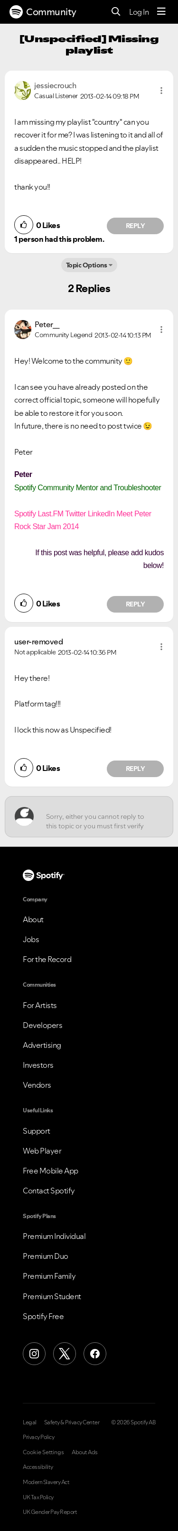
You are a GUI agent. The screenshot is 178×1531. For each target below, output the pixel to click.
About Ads (85, 1452)
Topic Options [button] (86, 265)
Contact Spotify (49, 1190)
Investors (38, 1065)
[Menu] (161, 12)
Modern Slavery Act (46, 1482)
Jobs (31, 939)
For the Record (47, 959)
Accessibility (38, 1467)
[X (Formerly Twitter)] (64, 1353)
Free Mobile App (50, 1170)
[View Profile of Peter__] (47, 324)
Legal (30, 1422)
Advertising (42, 1045)
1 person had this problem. (59, 239)
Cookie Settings (43, 1452)
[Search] (116, 12)
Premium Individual (54, 1236)
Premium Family (49, 1276)
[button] (161, 90)
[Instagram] (34, 1353)
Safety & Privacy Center (72, 1422)
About (33, 919)
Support (36, 1131)
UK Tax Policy (38, 1497)
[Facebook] (95, 1353)
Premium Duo (45, 1256)
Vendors (37, 1085)
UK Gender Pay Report (50, 1512)
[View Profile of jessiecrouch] (55, 85)
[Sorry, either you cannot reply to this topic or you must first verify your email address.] (97, 816)
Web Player (42, 1151)
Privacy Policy (38, 1437)
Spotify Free (43, 1316)
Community (42, 11)
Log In (139, 12)
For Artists (40, 1005)
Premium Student (52, 1296)
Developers (42, 1025)
